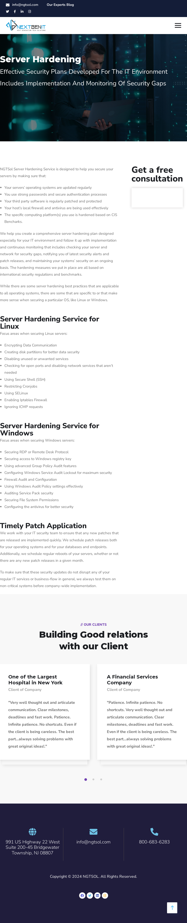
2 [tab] (94, 779)
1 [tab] (86, 779)
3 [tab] (102, 779)
